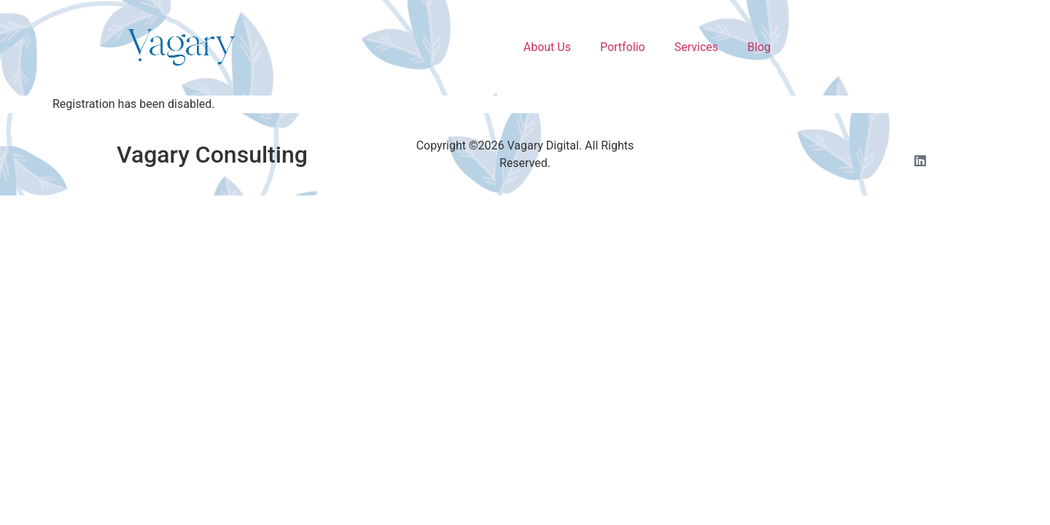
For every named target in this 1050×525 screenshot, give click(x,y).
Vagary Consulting (212, 154)
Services (696, 47)
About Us (547, 47)
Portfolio (622, 47)
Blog (759, 47)
